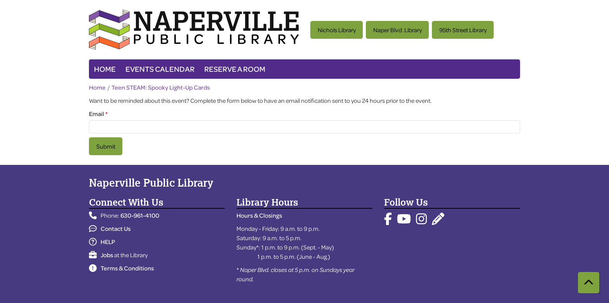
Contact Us (109, 228)
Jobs (101, 255)
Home (105, 69)
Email (96, 114)
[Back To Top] (588, 282)
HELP (102, 242)
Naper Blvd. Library (397, 30)
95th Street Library (463, 30)
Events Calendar (160, 69)
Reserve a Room (234, 69)
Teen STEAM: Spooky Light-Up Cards (160, 87)
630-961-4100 (139, 215)
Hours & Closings (259, 215)
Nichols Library (337, 30)
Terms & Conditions (121, 268)
